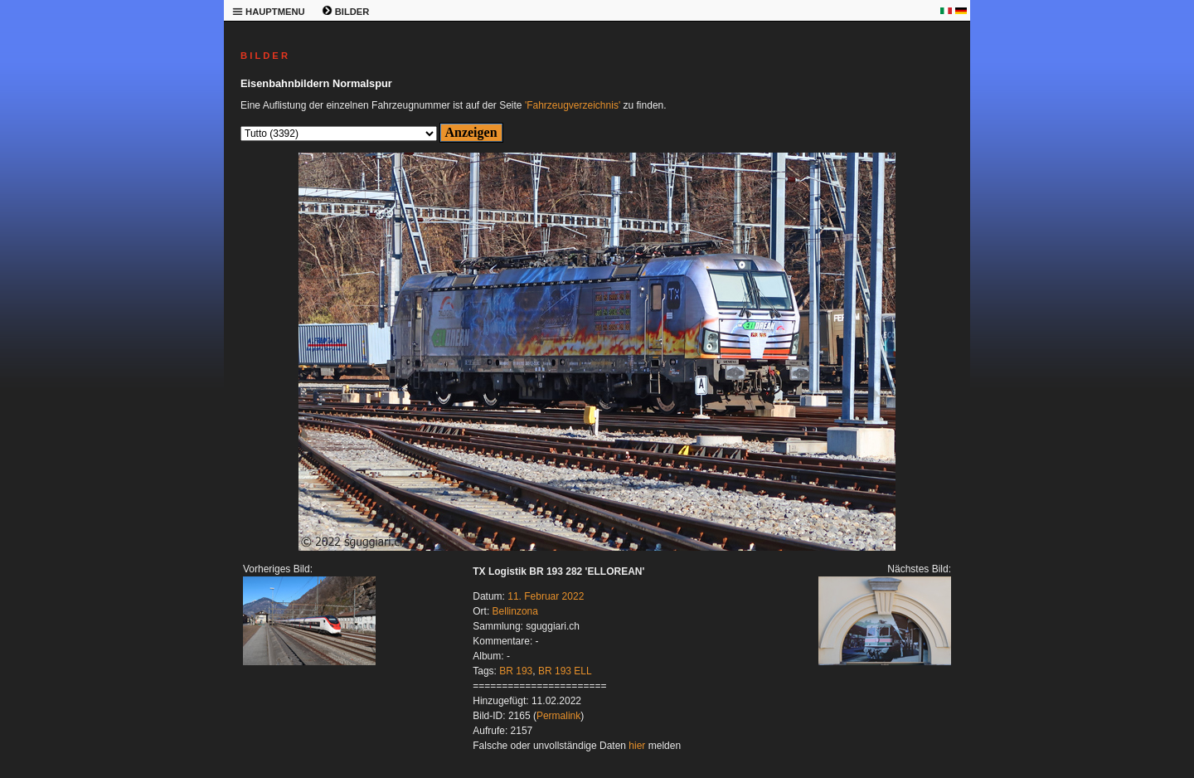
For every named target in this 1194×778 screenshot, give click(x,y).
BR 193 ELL (565, 671)
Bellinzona (515, 611)
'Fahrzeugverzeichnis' (572, 105)
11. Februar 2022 (545, 596)
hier (637, 745)
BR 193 (515, 671)
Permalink (558, 716)
